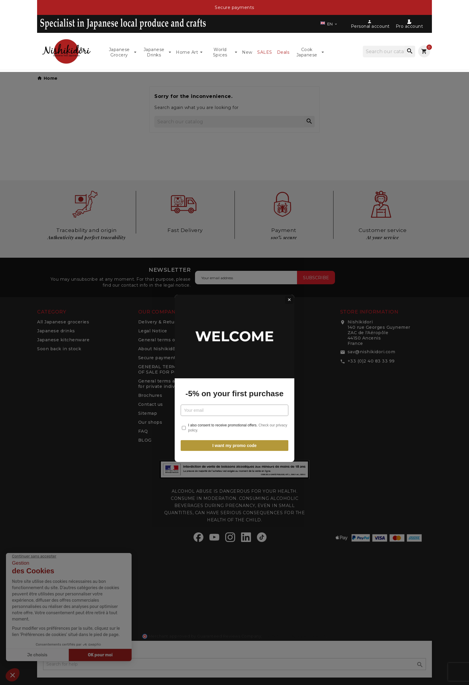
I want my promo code (234, 409)
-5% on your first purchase (234, 358)
